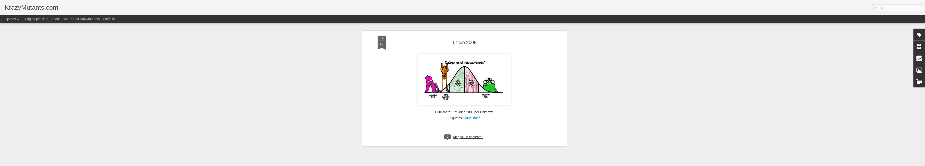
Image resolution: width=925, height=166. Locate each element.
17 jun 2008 (464, 42)
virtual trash (472, 118)
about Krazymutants (85, 19)
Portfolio (109, 19)
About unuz (59, 19)
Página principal (36, 19)
